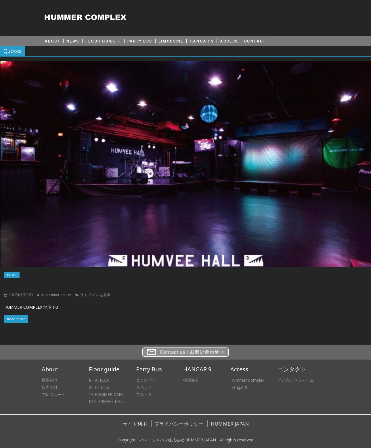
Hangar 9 (238, 387)
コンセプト (146, 380)
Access (239, 369)
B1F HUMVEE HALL (107, 401)
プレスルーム (54, 394)
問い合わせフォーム (296, 380)
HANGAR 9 (202, 41)
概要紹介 (50, 380)
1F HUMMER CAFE (106, 394)
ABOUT (52, 41)
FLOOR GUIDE (100, 41)
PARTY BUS (139, 41)
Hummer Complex (247, 380)
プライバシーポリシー (178, 423)
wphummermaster (56, 294)
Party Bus (149, 369)
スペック (144, 387)
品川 (106, 294)
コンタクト (292, 369)
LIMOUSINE (170, 41)
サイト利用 (135, 423)
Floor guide (104, 369)
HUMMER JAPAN (230, 423)
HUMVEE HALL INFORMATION (67, 285)
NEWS (72, 41)
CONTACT (255, 41)
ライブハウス (90, 294)
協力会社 (50, 387)
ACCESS (229, 41)
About (50, 369)
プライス (144, 394)
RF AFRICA (99, 380)
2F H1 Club (99, 387)
